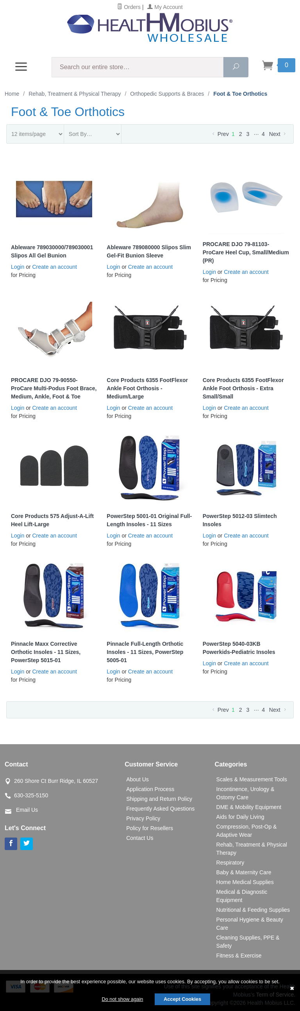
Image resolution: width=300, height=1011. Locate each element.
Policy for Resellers (149, 828)
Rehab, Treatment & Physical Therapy (251, 848)
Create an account (54, 267)
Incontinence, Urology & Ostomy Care (245, 793)
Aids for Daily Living (240, 817)
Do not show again (122, 999)
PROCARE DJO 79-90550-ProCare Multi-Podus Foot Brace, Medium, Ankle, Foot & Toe (53, 388)
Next (278, 134)
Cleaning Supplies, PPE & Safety (248, 941)
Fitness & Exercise (239, 955)
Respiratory (230, 862)
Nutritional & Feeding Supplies (253, 910)
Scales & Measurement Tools (251, 779)
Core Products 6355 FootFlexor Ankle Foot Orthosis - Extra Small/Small (243, 388)
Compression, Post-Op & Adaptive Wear (246, 830)
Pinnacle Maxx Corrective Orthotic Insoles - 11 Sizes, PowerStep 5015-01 (45, 652)
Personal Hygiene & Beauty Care (249, 923)
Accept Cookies (182, 999)
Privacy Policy (143, 818)
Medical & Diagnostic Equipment (242, 896)
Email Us (27, 810)
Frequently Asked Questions (160, 809)
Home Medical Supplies (245, 882)
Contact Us (139, 838)
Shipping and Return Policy (159, 799)
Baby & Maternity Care (243, 872)
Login (17, 267)
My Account (164, 7)
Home (12, 94)
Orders (129, 7)
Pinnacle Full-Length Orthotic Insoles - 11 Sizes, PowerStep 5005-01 (145, 652)
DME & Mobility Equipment (249, 807)
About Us (137, 779)
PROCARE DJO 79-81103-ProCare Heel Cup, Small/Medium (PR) (246, 252)
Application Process (150, 789)
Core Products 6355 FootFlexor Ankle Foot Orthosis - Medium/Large (147, 388)
